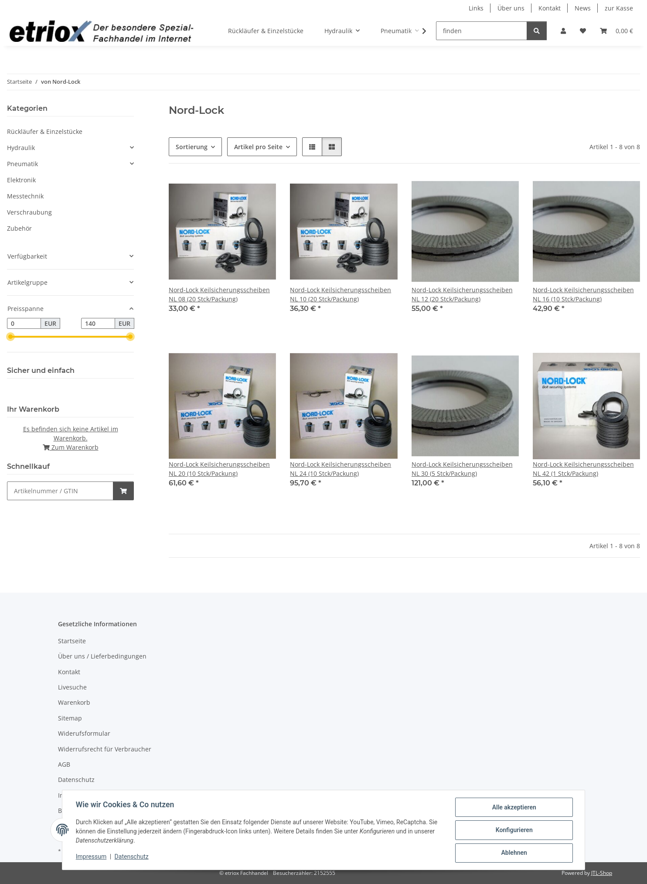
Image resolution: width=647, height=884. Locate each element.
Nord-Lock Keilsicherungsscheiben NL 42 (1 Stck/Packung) (583, 469)
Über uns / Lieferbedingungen (102, 656)
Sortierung (192, 147)
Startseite (72, 641)
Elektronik (21, 180)
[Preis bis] (98, 323)
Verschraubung (29, 212)
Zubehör (19, 228)
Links (476, 8)
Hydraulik (21, 147)
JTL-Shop (601, 873)
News (583, 8)
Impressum (91, 856)
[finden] (481, 30)
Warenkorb (74, 702)
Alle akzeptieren (513, 807)
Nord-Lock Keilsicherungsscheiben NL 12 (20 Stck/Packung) (462, 294)
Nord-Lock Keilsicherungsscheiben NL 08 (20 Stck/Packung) (219, 294)
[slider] (10, 337)
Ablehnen (513, 853)
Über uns (510, 8)
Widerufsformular (84, 733)
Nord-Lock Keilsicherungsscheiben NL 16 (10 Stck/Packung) (583, 294)
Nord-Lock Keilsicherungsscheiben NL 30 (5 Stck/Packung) (462, 469)
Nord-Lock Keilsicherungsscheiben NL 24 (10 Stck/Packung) (340, 469)
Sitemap (70, 718)
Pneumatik (22, 164)
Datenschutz (132, 856)
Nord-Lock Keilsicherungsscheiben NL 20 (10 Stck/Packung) (219, 469)
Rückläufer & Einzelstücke (44, 131)
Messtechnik (25, 196)
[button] (563, 31)
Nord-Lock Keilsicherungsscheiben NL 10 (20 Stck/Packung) (340, 294)
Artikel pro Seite (258, 147)
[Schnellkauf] (60, 490)
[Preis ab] (24, 323)
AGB (64, 764)
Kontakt (549, 8)
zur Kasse (619, 8)
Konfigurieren (513, 830)
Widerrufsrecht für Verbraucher (104, 749)
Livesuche (72, 687)
